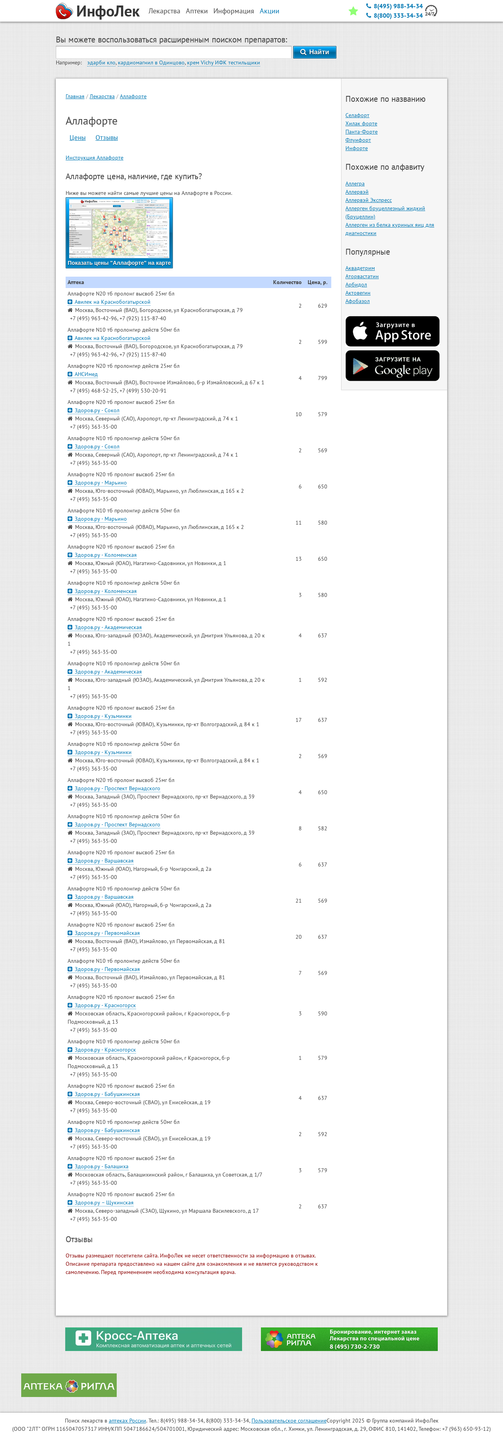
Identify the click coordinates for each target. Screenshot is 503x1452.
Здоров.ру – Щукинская (101, 1202)
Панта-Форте (361, 131)
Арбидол (356, 284)
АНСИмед (83, 374)
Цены (78, 137)
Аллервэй (357, 191)
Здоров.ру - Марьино (97, 482)
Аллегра (355, 183)
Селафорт (357, 115)
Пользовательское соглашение (289, 1420)
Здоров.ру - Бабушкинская (104, 1094)
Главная (75, 96)
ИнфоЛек (108, 10)
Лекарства (102, 96)
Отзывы (106, 137)
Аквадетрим (360, 268)
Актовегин (358, 292)
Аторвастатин (362, 276)
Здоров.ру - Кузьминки (100, 716)
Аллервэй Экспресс (368, 200)
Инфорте (356, 148)
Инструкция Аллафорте (94, 157)
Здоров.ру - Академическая (105, 627)
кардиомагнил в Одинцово (151, 62)
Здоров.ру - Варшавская (101, 860)
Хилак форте (361, 123)
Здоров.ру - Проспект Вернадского (114, 788)
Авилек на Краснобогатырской (109, 301)
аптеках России (127, 1420)
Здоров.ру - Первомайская (104, 932)
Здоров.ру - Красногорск (102, 1005)
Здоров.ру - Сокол (93, 410)
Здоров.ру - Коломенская (102, 554)
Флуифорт (358, 139)
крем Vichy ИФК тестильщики (223, 62)
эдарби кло (101, 62)
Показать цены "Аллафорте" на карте (119, 232)
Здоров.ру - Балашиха (98, 1166)
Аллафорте (133, 96)
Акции (269, 10)
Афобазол (357, 301)
